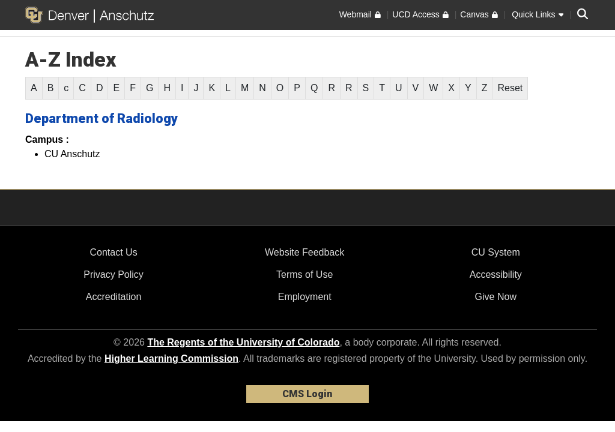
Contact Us (113, 252)
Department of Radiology (101, 118)
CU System (495, 252)
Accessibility (496, 274)
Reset (510, 88)
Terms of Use (304, 274)
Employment (305, 297)
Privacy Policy (113, 274)
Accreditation (114, 297)
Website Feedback (304, 252)
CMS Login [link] (307, 394)
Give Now (496, 297)
